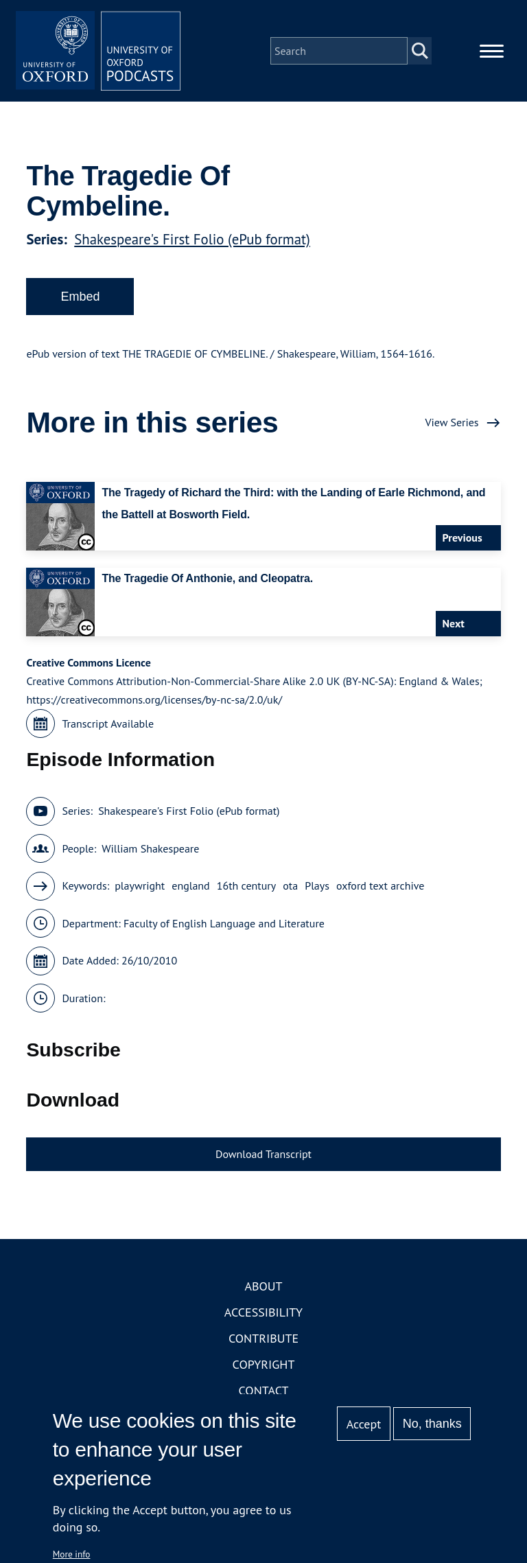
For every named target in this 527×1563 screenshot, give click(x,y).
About (263, 1286)
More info (72, 1554)
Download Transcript (263, 1154)
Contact (264, 1390)
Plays (317, 885)
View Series (451, 422)
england (190, 885)
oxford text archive (380, 885)
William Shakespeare (150, 848)
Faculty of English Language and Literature (224, 923)
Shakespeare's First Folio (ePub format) (192, 239)
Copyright (264, 1364)
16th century (247, 885)
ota (290, 885)
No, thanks (432, 1424)
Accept (364, 1424)
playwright (140, 885)
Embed (79, 296)
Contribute (263, 1338)
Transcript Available (108, 723)
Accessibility (263, 1312)
